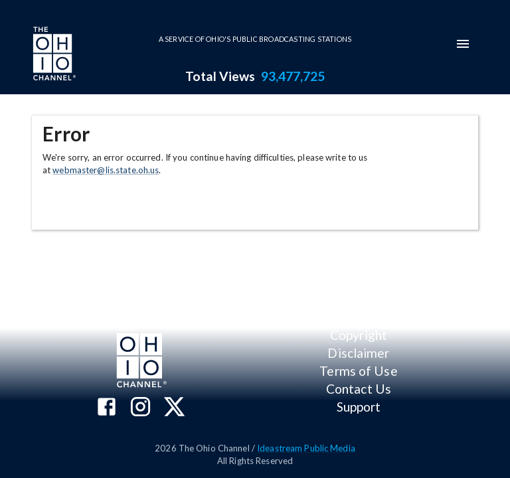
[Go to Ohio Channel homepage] (53, 55)
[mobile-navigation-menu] (463, 44)
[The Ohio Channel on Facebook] (106, 408)
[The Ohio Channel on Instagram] (140, 408)
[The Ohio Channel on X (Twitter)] (174, 408)
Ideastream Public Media (306, 448)
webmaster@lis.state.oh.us (105, 170)
